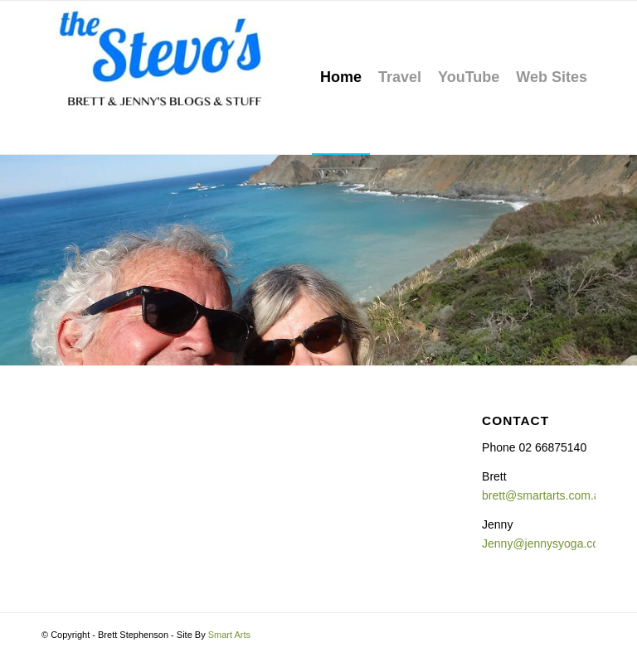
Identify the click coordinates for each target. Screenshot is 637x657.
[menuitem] (341, 77)
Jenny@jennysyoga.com (545, 543)
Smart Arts (229, 635)
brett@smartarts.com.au (544, 495)
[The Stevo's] (165, 77)
